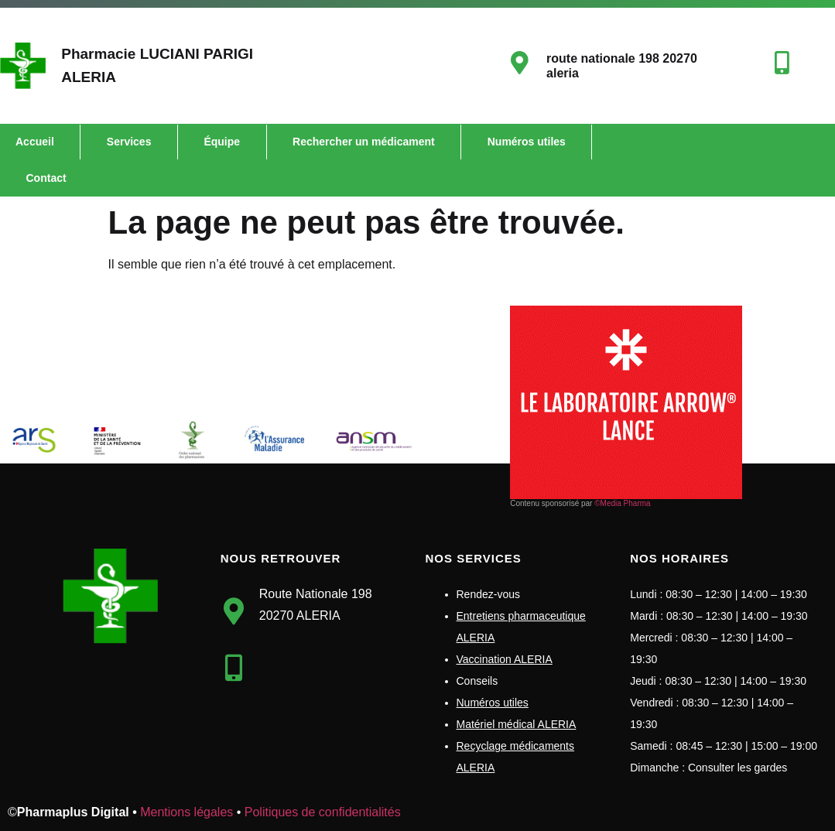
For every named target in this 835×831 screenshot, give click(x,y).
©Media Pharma (622, 503)
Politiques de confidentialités (323, 812)
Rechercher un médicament (364, 141)
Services (129, 141)
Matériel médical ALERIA (517, 724)
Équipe (222, 141)
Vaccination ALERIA (505, 659)
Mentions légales (186, 812)
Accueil (34, 141)
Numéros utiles (527, 141)
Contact (46, 178)
